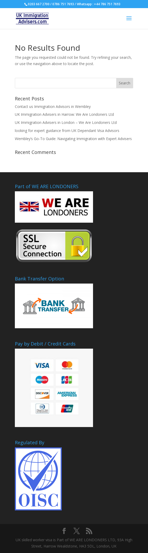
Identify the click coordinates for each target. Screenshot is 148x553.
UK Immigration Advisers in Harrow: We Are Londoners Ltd (64, 114)
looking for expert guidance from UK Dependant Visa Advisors (67, 130)
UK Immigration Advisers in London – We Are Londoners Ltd (66, 122)
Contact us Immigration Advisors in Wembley (53, 106)
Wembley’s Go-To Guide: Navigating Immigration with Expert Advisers (73, 138)
